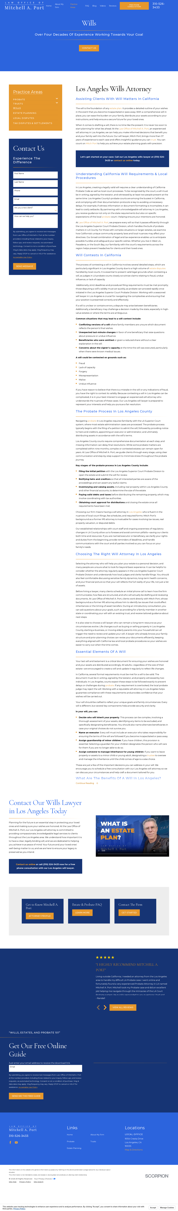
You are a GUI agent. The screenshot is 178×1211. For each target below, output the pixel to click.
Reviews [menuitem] (112, 6)
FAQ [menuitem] (87, 6)
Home (70, 1144)
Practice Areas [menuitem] (73, 5)
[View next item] (107, 1012)
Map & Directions (134, 1159)
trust (153, 139)
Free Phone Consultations (134, 6)
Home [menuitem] (49, 6)
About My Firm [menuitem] (59, 5)
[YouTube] (16, 1151)
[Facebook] (10, 1151)
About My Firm (97, 1144)
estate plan (116, 108)
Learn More (86, 912)
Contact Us (89, 48)
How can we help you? (24, 216)
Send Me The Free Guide (23, 1105)
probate (106, 217)
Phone (17, 191)
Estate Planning (74, 1157)
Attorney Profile (43, 916)
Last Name (19, 182)
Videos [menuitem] (103, 6)
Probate (70, 1151)
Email (16, 199)
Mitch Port (91, 143)
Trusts (93, 1151)
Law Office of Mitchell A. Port (134, 128)
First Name (19, 173)
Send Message (24, 266)
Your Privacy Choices (44, 1188)
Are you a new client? (23, 208)
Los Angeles (135, 512)
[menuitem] (34, 99)
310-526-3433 (18, 1145)
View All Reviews (125, 1012)
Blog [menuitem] (94, 6)
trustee (151, 755)
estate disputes (157, 268)
